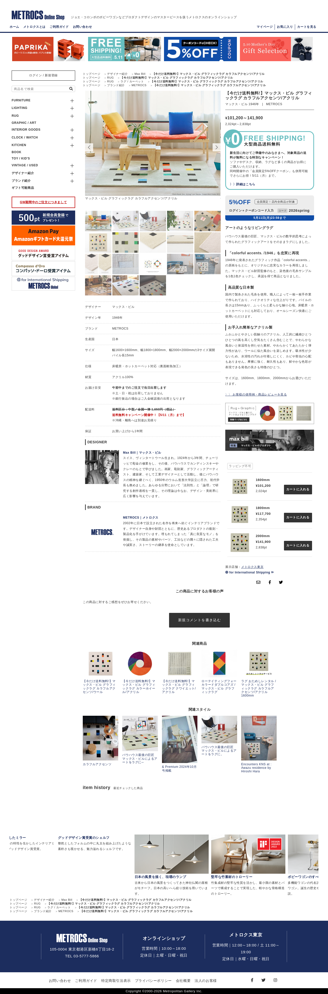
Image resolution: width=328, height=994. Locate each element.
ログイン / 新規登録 (43, 75)
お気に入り (285, 27)
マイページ (265, 27)
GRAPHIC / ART (24, 123)
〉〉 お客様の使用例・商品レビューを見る (256, 394)
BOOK (16, 152)
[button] (217, 147)
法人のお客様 (206, 981)
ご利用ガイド (59, 27)
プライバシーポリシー (153, 981)
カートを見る (306, 27)
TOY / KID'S (21, 158)
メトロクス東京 (252, 567)
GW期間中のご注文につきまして (43, 202)
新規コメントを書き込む (199, 620)
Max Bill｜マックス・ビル (142, 452)
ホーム (14, 27)
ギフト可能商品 (23, 188)
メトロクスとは (34, 27)
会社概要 (183, 981)
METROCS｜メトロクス (140, 517)
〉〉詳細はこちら (242, 184)
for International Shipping (249, 572)
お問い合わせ (82, 27)
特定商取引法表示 (116, 981)
